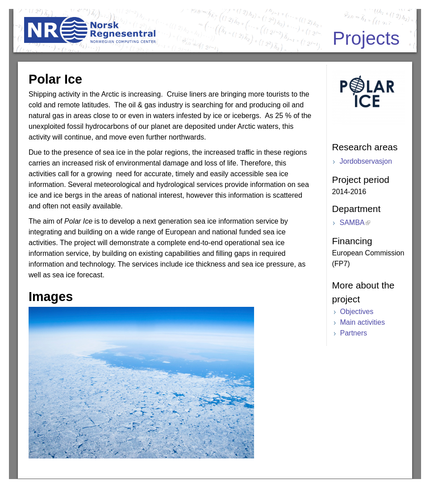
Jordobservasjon (366, 161)
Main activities (362, 322)
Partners (353, 333)
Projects (366, 38)
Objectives (357, 311)
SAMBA (352, 222)
